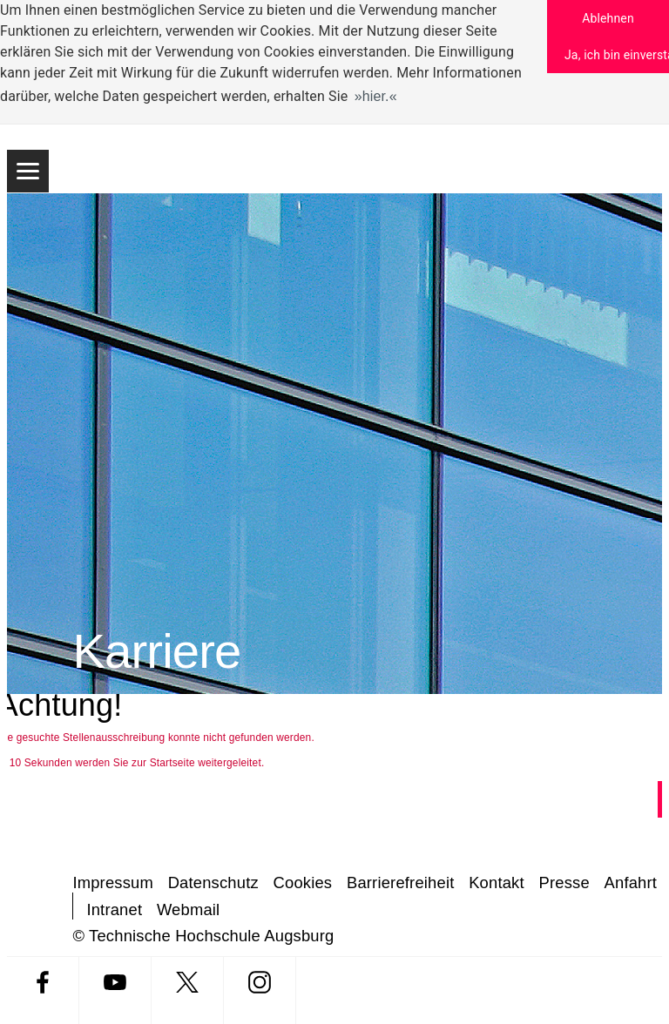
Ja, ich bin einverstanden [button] (616, 55)
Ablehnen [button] (608, 18)
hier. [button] (375, 96)
